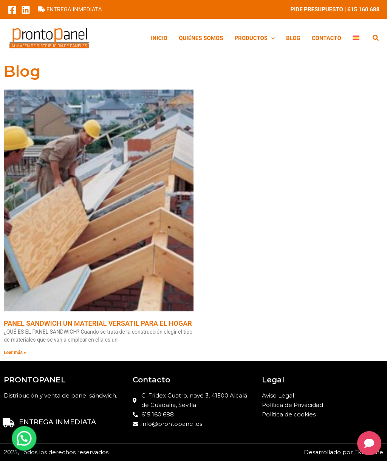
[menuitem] (356, 38)
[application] (271, 38)
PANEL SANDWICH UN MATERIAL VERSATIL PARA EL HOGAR (98, 323)
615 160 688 (363, 9)
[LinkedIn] (25, 9)
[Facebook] (12, 9)
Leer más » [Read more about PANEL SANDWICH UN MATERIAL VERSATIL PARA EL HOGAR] (15, 352)
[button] (376, 39)
